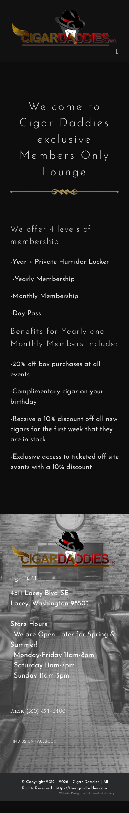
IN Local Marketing (100, 793)
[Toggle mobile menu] (117, 51)
